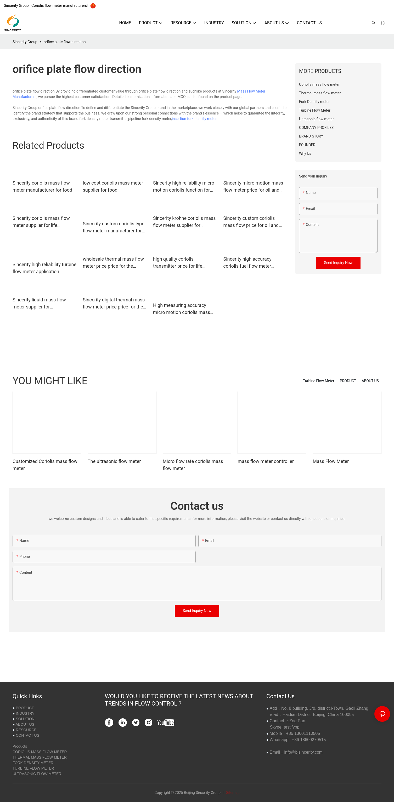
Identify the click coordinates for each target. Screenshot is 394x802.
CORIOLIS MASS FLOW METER (40, 752)
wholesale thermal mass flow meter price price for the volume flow (113, 263)
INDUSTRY (25, 713)
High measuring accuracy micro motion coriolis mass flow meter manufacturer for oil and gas (182, 309)
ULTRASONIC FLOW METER (37, 774)
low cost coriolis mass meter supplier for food (113, 186)
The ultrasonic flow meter (114, 461)
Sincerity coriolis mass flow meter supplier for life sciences (41, 222)
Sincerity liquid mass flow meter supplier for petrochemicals (39, 303)
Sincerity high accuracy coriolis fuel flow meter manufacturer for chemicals (252, 263)
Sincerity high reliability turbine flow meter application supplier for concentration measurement (44, 268)
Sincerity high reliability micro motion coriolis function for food (183, 186)
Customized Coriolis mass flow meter (45, 465)
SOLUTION (25, 719)
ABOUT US (370, 381)
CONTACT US (27, 735)
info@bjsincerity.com (303, 752)
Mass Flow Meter (331, 461)
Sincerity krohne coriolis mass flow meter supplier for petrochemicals (184, 222)
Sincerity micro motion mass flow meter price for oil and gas (253, 186)
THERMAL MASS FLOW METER (40, 757)
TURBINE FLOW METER (33, 768)
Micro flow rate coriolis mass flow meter (193, 465)
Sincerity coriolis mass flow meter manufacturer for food (42, 186)
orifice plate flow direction (65, 42)
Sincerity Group (25, 42)
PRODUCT (348, 381)
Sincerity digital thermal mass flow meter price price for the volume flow (114, 303)
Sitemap (232, 792)
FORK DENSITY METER (33, 763)
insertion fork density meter (194, 119)
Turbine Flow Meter (318, 381)
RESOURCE (26, 730)
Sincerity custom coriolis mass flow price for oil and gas (251, 222)
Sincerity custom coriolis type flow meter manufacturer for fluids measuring (113, 227)
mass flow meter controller (266, 461)
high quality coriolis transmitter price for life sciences (177, 263)
